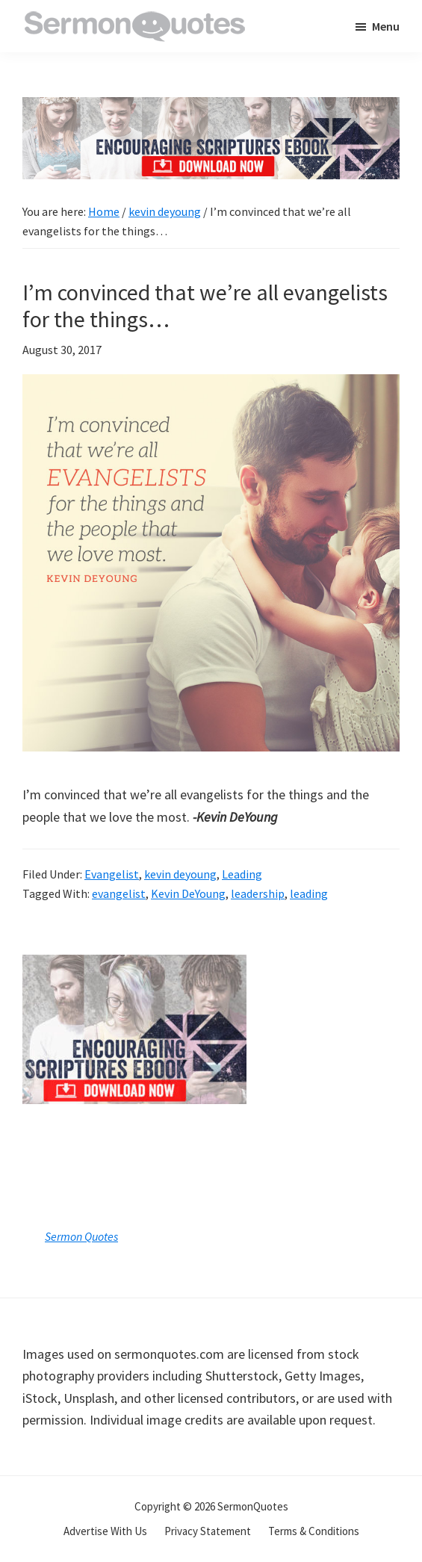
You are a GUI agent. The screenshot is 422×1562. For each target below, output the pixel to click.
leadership (258, 893)
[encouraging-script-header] (211, 108)
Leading (242, 874)
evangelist (119, 893)
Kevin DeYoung (188, 893)
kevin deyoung (180, 874)
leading (309, 893)
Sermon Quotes (81, 1236)
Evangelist (111, 874)
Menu (386, 26)
